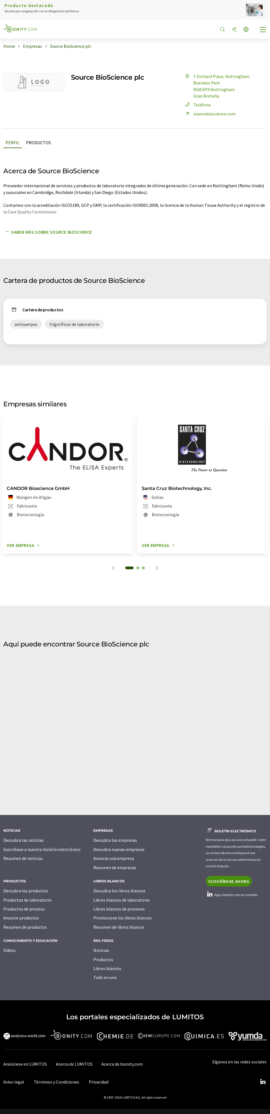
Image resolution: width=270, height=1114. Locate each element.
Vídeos (9, 950)
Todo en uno (105, 977)
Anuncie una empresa (113, 858)
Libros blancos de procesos (119, 909)
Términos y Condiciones (56, 1082)
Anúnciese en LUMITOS (25, 1064)
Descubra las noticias (23, 840)
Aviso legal (13, 1082)
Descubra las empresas (115, 840)
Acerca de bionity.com (122, 1064)
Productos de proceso (24, 909)
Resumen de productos (25, 927)
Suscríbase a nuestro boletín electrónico (41, 849)
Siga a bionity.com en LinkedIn (232, 895)
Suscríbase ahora (228, 881)
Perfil (13, 142)
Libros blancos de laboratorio (121, 900)
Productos (38, 142)
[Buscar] (222, 30)
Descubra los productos (25, 890)
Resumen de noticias (23, 858)
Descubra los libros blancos (119, 890)
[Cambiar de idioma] (246, 30)
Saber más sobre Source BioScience (47, 232)
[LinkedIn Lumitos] (263, 1082)
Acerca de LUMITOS (74, 1064)
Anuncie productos (21, 918)
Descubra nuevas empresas (119, 849)
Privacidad (98, 1082)
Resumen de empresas (114, 867)
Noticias (101, 950)
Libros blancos (107, 968)
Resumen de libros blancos (119, 927)
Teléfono (197, 105)
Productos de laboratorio (27, 900)
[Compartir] (234, 30)
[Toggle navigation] (263, 30)
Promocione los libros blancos (122, 918)
